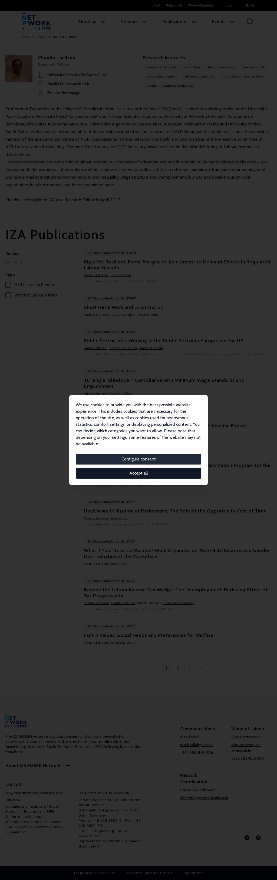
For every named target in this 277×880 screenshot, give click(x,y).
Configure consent (138, 459)
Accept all (138, 473)
